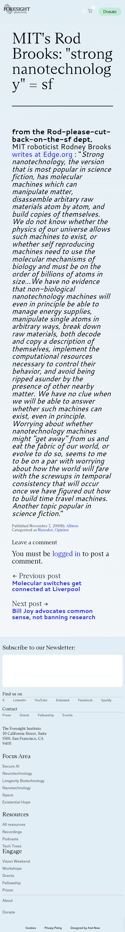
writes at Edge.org (42, 154)
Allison (72, 526)
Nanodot (45, 530)
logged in (66, 553)
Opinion (62, 530)
